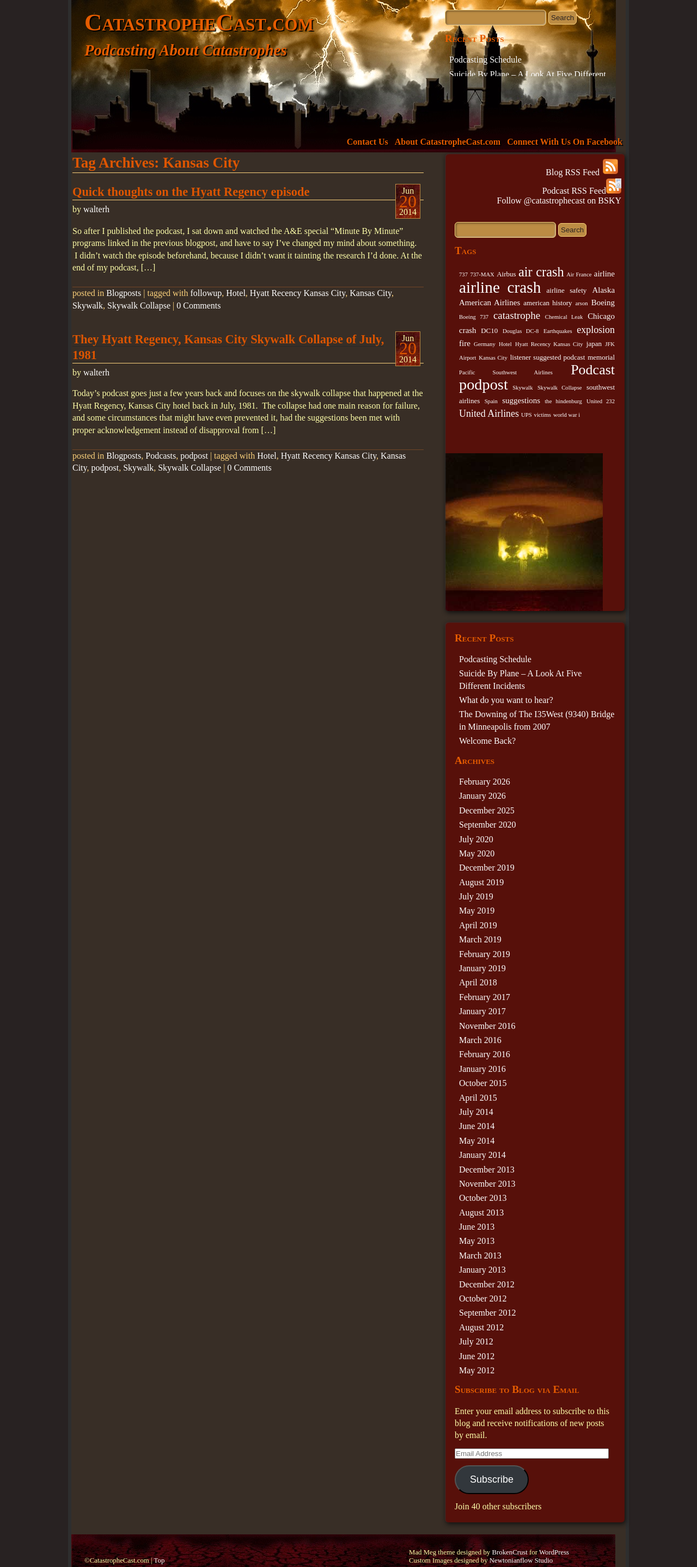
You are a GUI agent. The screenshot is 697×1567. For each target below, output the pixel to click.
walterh (96, 209)
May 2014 (476, 1140)
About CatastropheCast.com (447, 141)
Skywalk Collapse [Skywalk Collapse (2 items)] (559, 388)
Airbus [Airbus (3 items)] (506, 274)
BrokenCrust (509, 1552)
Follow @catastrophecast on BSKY (559, 200)
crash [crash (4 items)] (467, 330)
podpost (194, 455)
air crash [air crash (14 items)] (541, 271)
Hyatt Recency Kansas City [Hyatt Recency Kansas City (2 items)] (549, 344)
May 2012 (476, 1370)
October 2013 (483, 1197)
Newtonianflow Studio (521, 1560)
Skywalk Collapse (138, 305)
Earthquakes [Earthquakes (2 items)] (557, 331)
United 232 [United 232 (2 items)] (600, 401)
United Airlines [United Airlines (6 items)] (489, 413)
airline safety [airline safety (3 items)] (567, 290)
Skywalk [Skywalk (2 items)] (522, 388)
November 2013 (487, 1183)
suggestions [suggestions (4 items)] (521, 400)
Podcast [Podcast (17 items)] (593, 370)
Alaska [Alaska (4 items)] (603, 290)
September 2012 (487, 1312)
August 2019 (481, 882)
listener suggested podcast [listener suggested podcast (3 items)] (547, 357)
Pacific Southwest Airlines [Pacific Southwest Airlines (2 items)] (506, 372)
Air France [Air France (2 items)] (578, 274)
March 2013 (480, 1255)
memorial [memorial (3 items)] (601, 357)
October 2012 (483, 1298)
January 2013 (482, 1269)
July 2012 (476, 1341)
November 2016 (487, 1026)
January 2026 (482, 795)
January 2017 (482, 1011)
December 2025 (487, 810)
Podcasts (160, 455)
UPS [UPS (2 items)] (526, 415)
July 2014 (476, 1111)
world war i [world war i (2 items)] (566, 415)
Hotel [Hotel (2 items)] (505, 344)
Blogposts (123, 293)
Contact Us (367, 141)
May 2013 (476, 1240)
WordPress (554, 1552)
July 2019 (476, 896)
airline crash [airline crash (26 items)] (500, 287)
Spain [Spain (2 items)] (491, 401)
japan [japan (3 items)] (594, 344)
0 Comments (198, 305)
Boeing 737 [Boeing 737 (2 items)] (473, 317)
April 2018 (478, 982)
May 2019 (476, 910)
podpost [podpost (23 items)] (483, 384)
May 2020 (476, 853)
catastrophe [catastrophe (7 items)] (516, 315)
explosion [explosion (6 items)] (596, 329)
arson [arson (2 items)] (582, 303)
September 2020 (487, 824)
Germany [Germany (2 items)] (485, 344)
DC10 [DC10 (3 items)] (489, 330)
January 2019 (482, 968)
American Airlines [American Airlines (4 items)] (489, 302)
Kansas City (371, 293)
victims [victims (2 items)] (542, 415)
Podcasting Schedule (485, 59)
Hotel (236, 293)
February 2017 (484, 997)
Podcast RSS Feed (581, 190)
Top (159, 1560)
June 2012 (476, 1356)
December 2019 (487, 867)
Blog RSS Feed (582, 172)
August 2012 (481, 1327)
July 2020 (476, 839)
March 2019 (480, 939)
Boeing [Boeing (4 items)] (603, 302)
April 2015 (478, 1097)
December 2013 (487, 1169)
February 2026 (484, 781)
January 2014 (482, 1154)
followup (206, 293)
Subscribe (491, 1479)
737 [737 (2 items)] (463, 274)
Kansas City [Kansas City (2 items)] (493, 358)
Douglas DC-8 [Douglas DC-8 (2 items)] (521, 331)
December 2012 (487, 1284)
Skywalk (87, 305)
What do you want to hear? (506, 700)
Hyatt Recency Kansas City (297, 293)
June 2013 (476, 1226)
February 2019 (484, 954)
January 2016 (482, 1069)
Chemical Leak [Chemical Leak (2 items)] (564, 317)
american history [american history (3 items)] (547, 303)
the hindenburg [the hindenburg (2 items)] (563, 401)
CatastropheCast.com (199, 22)
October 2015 (483, 1083)
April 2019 (478, 925)
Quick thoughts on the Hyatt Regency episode (190, 192)
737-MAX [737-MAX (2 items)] (482, 274)
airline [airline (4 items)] (604, 273)
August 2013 (481, 1212)
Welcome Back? (487, 740)
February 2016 (484, 1054)
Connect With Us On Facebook (564, 141)
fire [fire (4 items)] (464, 343)
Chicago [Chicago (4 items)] (601, 316)
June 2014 (476, 1126)
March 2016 (480, 1040)
